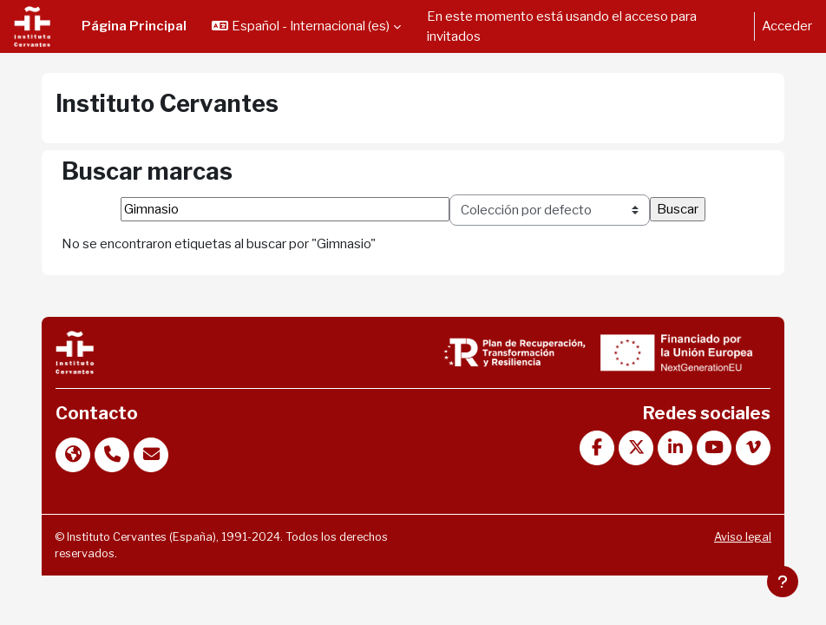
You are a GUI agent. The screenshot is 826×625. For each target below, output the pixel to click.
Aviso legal (742, 536)
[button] (306, 26)
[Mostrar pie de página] (782, 581)
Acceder (787, 26)
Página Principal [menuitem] (134, 26)
